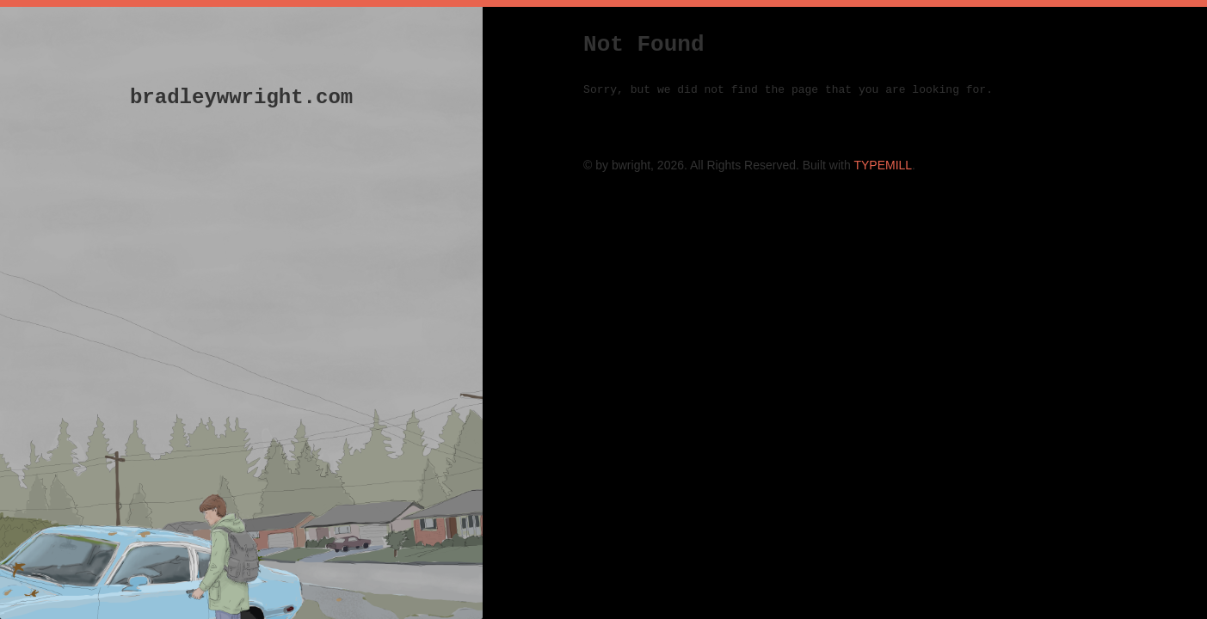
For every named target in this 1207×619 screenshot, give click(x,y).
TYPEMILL (882, 165)
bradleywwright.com (241, 97)
